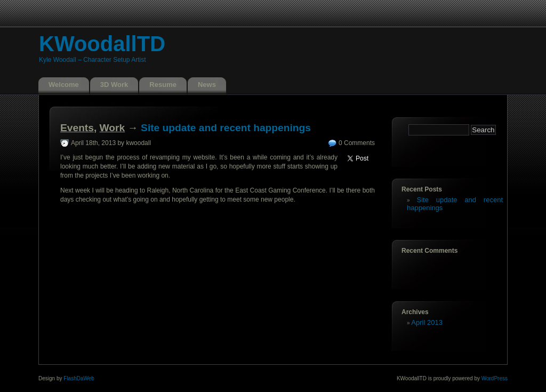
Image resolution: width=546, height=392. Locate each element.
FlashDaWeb (78, 378)
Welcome (64, 85)
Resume (162, 85)
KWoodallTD (102, 43)
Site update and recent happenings (226, 127)
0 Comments (357, 143)
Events (77, 127)
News (207, 85)
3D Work (114, 85)
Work (112, 127)
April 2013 (427, 322)
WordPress (494, 378)
